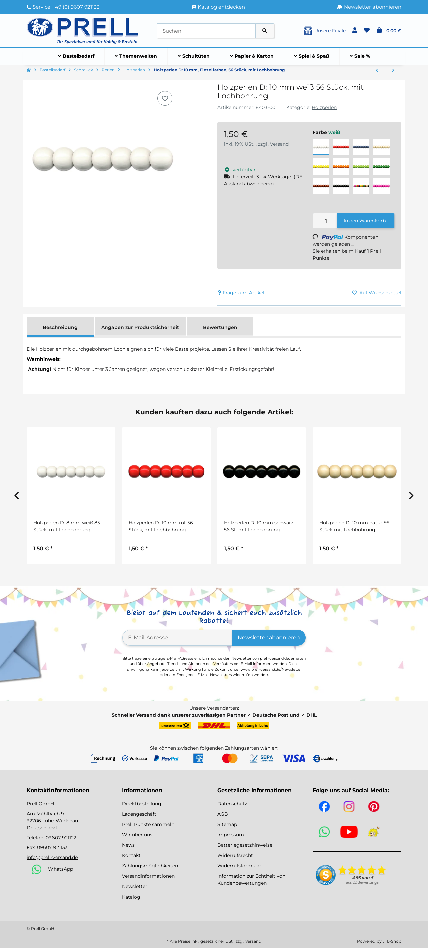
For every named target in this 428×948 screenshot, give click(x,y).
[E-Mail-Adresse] (177, 638)
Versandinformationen (148, 876)
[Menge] (325, 220)
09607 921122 (61, 838)
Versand (279, 144)
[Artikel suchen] (264, 30)
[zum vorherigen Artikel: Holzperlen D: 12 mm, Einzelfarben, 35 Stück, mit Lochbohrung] (376, 71)
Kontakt (131, 855)
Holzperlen (324, 107)
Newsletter (134, 886)
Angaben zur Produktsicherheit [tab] (140, 327)
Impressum (230, 835)
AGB (222, 814)
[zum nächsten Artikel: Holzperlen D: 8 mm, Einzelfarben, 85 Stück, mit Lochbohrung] (393, 71)
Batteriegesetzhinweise (244, 845)
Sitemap (227, 824)
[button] (354, 31)
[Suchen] (206, 30)
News (128, 845)
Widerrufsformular (239, 866)
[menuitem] (76, 56)
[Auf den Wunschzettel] (164, 98)
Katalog (131, 897)
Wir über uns (137, 835)
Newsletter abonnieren (269, 637)
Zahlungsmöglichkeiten (150, 866)
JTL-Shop (392, 941)
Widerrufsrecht (235, 855)
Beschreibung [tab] (60, 327)
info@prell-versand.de (52, 857)
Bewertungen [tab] (220, 327)
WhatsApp (60, 869)
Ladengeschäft (139, 814)
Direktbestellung (142, 804)
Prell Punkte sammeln (148, 824)
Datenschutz (232, 804)
